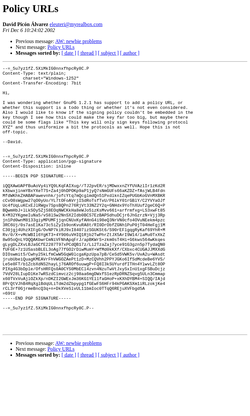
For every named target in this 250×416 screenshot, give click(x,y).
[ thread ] (87, 53)
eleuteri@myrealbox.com (76, 24)
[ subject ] (108, 53)
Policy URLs (61, 47)
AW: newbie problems (78, 41)
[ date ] (69, 53)
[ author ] (130, 53)
